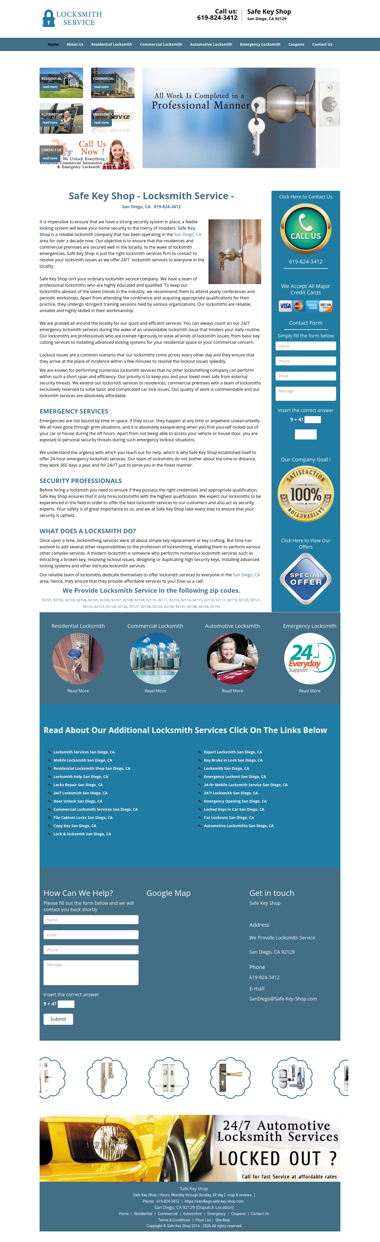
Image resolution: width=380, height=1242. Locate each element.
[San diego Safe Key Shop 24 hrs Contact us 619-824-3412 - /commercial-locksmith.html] (155, 658)
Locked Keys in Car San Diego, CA (234, 809)
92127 (134, 606)
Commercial (168, 1214)
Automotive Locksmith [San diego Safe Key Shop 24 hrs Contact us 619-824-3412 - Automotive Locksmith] (232, 625)
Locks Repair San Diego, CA (78, 784)
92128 (145, 606)
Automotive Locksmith (211, 44)
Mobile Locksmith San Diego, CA (83, 760)
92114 (186, 599)
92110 (151, 599)
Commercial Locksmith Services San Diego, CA (96, 809)
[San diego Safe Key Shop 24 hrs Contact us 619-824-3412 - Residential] (52, 79)
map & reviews (239, 1195)
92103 (70, 599)
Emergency (216, 1214)
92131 (180, 606)
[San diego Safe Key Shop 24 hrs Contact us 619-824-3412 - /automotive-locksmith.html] (232, 658)
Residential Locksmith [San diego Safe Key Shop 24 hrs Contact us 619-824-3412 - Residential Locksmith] (78, 625)
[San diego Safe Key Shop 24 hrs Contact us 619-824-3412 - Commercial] (103, 79)
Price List (203, 1220)
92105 (93, 599)
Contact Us (322, 44)
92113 (174, 599)
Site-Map (222, 1220)
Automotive (192, 1214)
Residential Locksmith (111, 44)
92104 (81, 599)
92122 (88, 606)
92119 (232, 599)
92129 (157, 606)
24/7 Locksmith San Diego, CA (80, 792)
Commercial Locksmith (161, 44)
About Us (74, 44)
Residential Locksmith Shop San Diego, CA (92, 768)
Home (53, 44)
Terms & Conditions (174, 1220)
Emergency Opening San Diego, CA (235, 801)
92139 (203, 606)
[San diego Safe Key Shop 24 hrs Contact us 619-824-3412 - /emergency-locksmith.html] (309, 658)
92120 (244, 599)
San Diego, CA (136, 207)
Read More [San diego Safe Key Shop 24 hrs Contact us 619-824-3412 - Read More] (78, 691)
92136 (192, 606)
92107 (116, 599)
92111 (162, 599)
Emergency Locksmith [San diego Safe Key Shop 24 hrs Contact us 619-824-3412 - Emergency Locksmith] (309, 625)
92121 (255, 599)
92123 (99, 606)
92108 (128, 599)
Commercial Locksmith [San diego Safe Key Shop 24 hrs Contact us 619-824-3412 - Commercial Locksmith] (155, 625)
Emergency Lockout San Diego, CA (235, 776)
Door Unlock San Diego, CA (78, 801)
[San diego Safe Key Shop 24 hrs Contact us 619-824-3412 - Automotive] (52, 114)
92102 (58, 599)
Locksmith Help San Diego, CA (81, 776)
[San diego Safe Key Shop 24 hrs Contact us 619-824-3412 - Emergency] (102, 114)
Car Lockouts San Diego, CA (229, 817)
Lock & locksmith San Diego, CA (82, 833)
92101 (46, 599)
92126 (122, 606)
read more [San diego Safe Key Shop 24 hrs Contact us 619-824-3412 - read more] (50, 87)
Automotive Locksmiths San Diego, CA (239, 825)
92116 (209, 599)
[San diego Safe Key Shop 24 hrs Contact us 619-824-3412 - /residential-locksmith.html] (78, 658)
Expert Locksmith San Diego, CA (233, 751)
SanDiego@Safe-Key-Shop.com (283, 998)
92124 (111, 606)
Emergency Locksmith (260, 44)
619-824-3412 (217, 17)
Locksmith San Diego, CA (226, 768)
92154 (215, 606)
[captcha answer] (312, 420)
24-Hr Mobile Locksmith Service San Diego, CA (246, 784)
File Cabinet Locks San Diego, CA (83, 817)
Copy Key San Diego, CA (75, 825)
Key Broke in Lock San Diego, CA (233, 760)
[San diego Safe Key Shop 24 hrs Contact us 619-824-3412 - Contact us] (51, 150)
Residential (143, 1214)
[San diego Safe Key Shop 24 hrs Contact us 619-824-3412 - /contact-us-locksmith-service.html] (87, 154)
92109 (139, 599)
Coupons (296, 44)
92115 (197, 599)
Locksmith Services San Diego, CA (84, 751)
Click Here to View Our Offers (305, 543)
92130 (169, 606)
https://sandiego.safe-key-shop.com (214, 1201)
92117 (220, 599)
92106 (105, 599)
